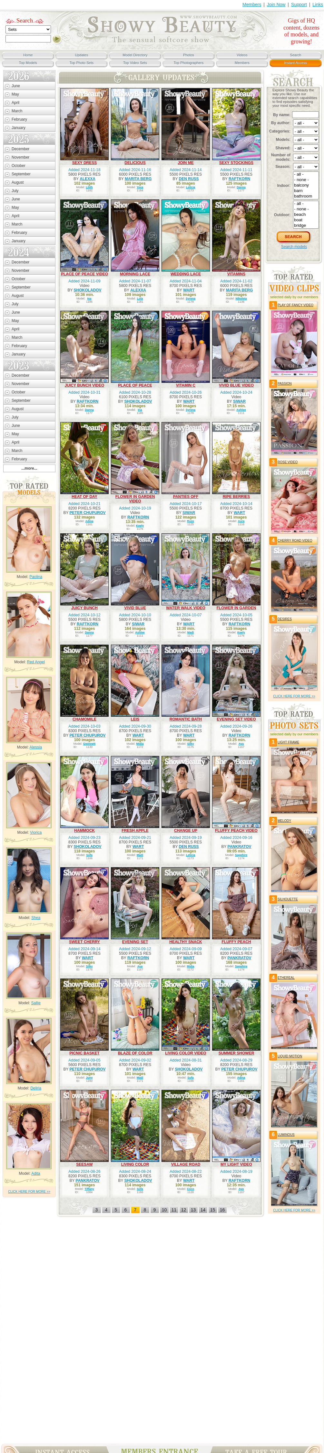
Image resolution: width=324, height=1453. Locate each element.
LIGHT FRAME (288, 742)
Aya (241, 743)
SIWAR (239, 401)
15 (212, 1209)
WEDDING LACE (186, 274)
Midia (140, 743)
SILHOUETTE (288, 899)
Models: (283, 139)
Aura (241, 521)
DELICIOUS (134, 163)
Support (299, 4)
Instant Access (295, 63)
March (17, 111)
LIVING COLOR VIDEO (185, 1053)
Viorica (36, 832)
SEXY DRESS (84, 163)
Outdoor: (282, 215)
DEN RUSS (189, 179)
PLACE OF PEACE (135, 385)
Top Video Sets (135, 63)
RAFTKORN (239, 179)
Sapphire (241, 855)
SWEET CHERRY (84, 942)
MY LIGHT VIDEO (236, 1164)
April (15, 102)
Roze (190, 521)
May (15, 94)
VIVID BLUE (135, 608)
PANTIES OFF (185, 496)
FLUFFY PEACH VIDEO (236, 830)
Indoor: (283, 185)
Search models (294, 246)
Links (317, 4)
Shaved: (282, 148)
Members (251, 4)
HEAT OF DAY (84, 496)
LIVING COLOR (135, 1164)
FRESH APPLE (135, 830)
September (21, 174)
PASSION (285, 383)
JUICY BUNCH (84, 608)
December (20, 149)
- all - (306, 174)
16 (222, 1209)
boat (306, 220)
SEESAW (84, 1164)
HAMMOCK (84, 830)
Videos (242, 55)
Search (24, 20)
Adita (35, 1173)
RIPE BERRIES (236, 496)
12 (183, 1209)
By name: (281, 115)
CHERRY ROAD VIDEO (295, 540)
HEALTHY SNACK (185, 942)
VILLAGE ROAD (186, 1164)
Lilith (89, 187)
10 (164, 1209)
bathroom (306, 196)
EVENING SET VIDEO (236, 719)
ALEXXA (87, 179)
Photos (188, 55)
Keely (140, 525)
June (16, 86)
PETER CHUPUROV (88, 512)
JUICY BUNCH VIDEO (84, 385)
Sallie (36, 1003)
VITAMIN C (185, 385)
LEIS (135, 719)
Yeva (140, 187)
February (19, 119)
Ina (89, 298)
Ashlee (241, 409)
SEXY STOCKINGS (236, 163)
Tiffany (89, 1189)
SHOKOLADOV (88, 290)
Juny (89, 1077)
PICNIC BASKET (84, 1053)
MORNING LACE (135, 274)
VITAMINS (236, 274)
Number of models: (280, 157)
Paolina (35, 577)
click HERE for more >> (29, 1191)
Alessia (36, 747)
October (18, 165)
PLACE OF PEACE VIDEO (84, 274)
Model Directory (135, 55)
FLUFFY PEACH (236, 942)
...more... (29, 468)
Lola (140, 298)
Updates (81, 55)
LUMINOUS (286, 1134)
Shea (35, 917)
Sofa (89, 855)
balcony (306, 185)
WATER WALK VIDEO (185, 608)
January (18, 127)
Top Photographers (189, 63)
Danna (241, 187)
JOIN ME (185, 163)
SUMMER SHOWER (236, 1053)
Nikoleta (241, 298)
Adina (89, 521)
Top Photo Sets (82, 63)
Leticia (190, 187)
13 (193, 1209)
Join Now (276, 4)
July (15, 191)
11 (174, 1209)
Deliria (35, 1088)
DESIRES (285, 619)
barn (306, 191)
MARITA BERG (138, 179)
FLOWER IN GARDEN (236, 608)
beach (306, 214)
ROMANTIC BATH (186, 719)
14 (203, 1209)
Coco (190, 1189)
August (18, 182)
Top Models (28, 63)
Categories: (279, 131)
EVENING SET (135, 942)
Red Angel (35, 662)
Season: (282, 166)
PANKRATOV (239, 846)
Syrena (190, 298)
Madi (190, 632)
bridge (306, 225)
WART (188, 290)
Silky (190, 743)
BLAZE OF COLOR (135, 1053)
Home (28, 55)
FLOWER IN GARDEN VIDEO (135, 498)
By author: (280, 123)
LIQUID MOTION (290, 1056)
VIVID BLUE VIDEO (236, 385)
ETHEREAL (286, 977)
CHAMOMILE (84, 719)
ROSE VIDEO (288, 462)
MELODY (284, 821)
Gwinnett (89, 743)
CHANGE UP (185, 830)
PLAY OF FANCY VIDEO (295, 305)
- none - (306, 180)
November (20, 157)
